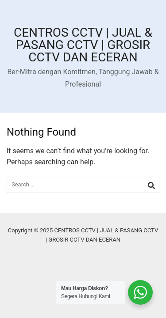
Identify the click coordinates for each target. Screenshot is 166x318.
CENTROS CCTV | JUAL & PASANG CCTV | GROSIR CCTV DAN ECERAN (83, 44)
